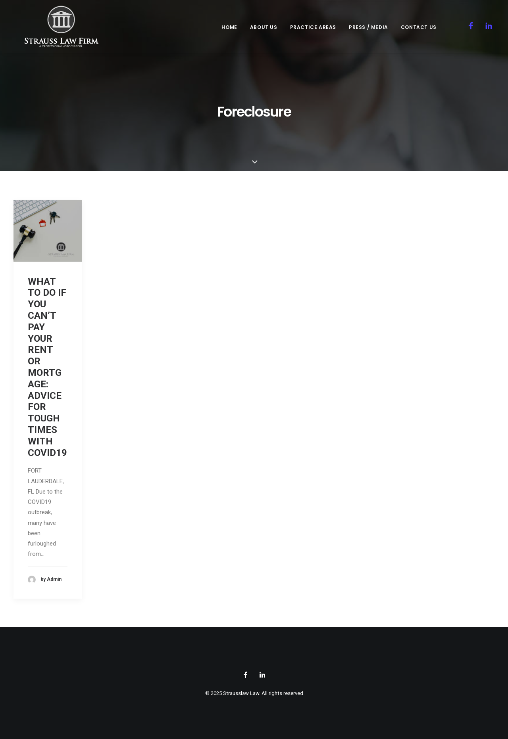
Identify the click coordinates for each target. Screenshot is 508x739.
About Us (263, 30)
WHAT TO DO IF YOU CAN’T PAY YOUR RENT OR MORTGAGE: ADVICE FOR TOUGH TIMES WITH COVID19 (47, 367)
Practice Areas (313, 30)
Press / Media (368, 30)
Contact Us (419, 30)
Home (229, 30)
